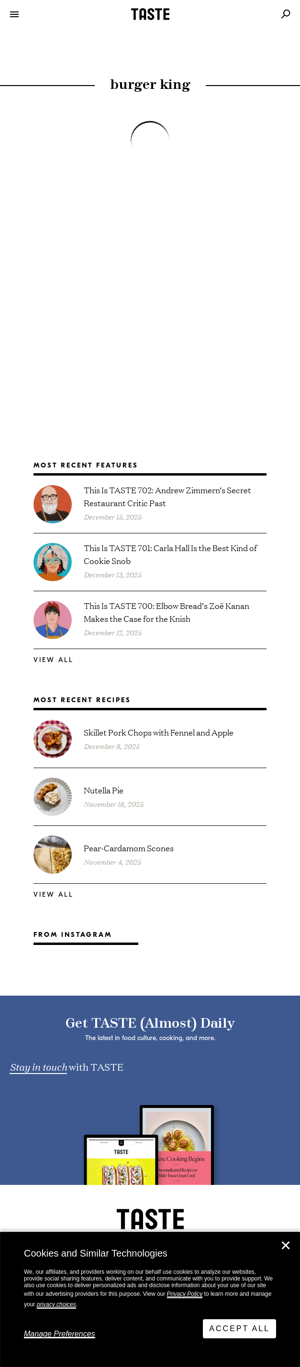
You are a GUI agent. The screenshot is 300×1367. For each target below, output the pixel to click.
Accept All (239, 1328)
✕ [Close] (285, 1245)
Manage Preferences (59, 1334)
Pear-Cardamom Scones (129, 848)
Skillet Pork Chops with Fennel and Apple (158, 732)
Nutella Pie (103, 790)
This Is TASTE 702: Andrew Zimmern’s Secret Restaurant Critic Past (167, 496)
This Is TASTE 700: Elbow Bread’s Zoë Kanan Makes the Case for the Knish (166, 611)
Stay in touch (38, 1066)
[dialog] (150, 1299)
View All (53, 660)
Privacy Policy (185, 1294)
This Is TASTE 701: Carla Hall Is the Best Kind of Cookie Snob (170, 554)
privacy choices (56, 1304)
